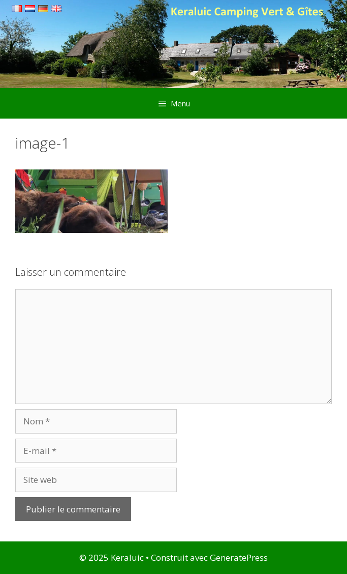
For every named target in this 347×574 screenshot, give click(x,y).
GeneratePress (239, 557)
